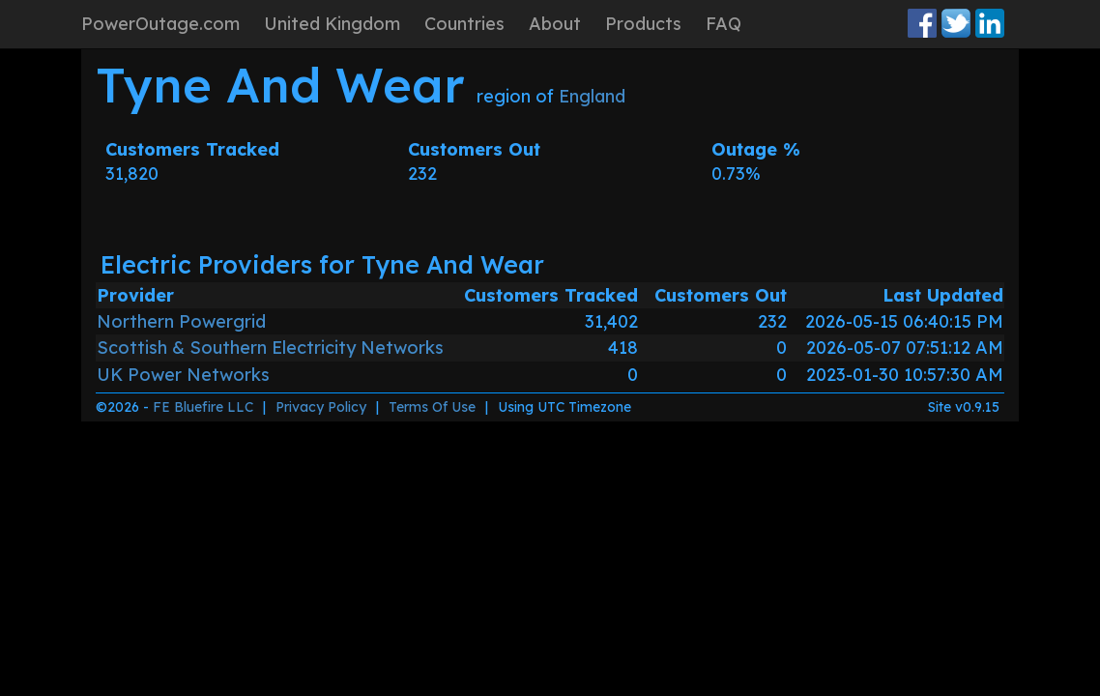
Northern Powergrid (181, 321)
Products (643, 24)
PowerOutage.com (160, 24)
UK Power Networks (183, 374)
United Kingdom (332, 24)
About (555, 24)
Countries (464, 24)
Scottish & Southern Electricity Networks (270, 347)
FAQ (723, 24)
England (592, 96)
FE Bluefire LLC (203, 407)
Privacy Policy (320, 407)
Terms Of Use (432, 407)
